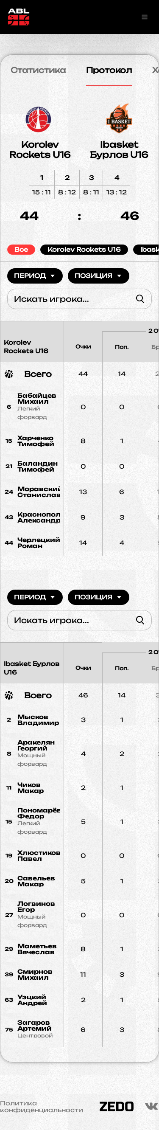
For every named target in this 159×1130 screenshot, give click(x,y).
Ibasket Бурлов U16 (119, 149)
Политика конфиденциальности (41, 1106)
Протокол (109, 70)
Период (35, 275)
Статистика (38, 70)
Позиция (99, 275)
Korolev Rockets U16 (40, 149)
